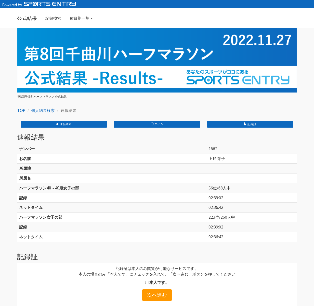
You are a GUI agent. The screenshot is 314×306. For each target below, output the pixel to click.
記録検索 (53, 18)
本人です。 (157, 282)
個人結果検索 (43, 110)
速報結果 (63, 124)
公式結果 (27, 18)
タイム (157, 124)
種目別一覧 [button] (81, 18)
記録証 (250, 124)
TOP (21, 110)
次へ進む (157, 295)
